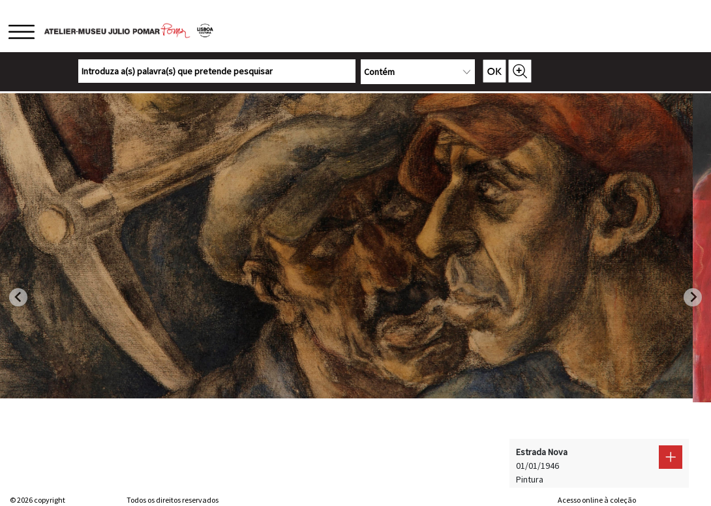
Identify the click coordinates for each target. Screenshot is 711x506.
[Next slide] (693, 297)
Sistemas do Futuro (669, 500)
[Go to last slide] (18, 297)
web (545, 500)
